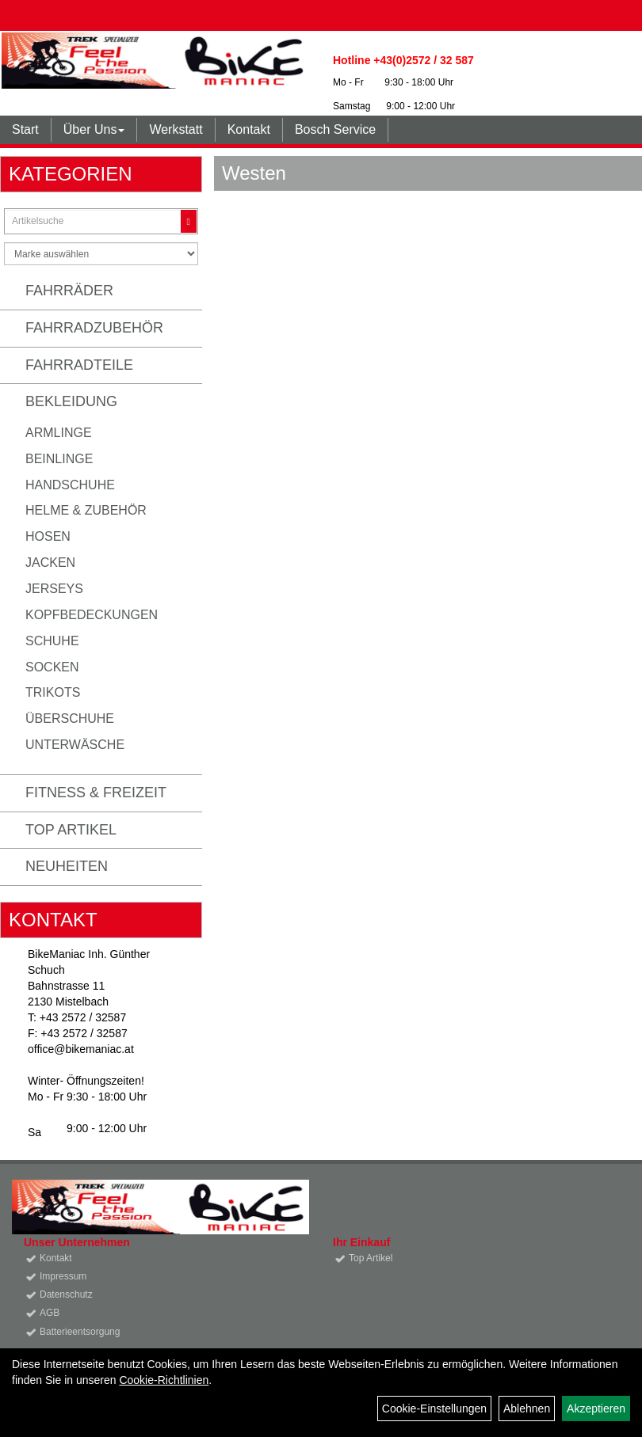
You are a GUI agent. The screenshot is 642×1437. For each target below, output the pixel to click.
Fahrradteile (79, 365)
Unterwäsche (74, 744)
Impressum (63, 1276)
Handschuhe (70, 485)
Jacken (50, 562)
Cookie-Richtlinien (163, 1380)
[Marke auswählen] (101, 253)
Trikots (52, 692)
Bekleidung (71, 401)
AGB (49, 1312)
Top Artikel (71, 830)
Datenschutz (66, 1294)
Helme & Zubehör (86, 510)
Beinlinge (59, 459)
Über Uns (94, 129)
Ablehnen (526, 1408)
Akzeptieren (596, 1408)
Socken (52, 667)
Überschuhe (69, 718)
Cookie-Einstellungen (434, 1408)
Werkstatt (175, 129)
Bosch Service (335, 129)
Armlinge (58, 432)
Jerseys (54, 588)
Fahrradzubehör (94, 328)
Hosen (48, 536)
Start (25, 129)
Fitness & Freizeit (95, 792)
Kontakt (248, 129)
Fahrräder (69, 290)
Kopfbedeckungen (91, 615)
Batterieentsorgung (80, 1331)
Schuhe (52, 641)
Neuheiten (66, 866)
